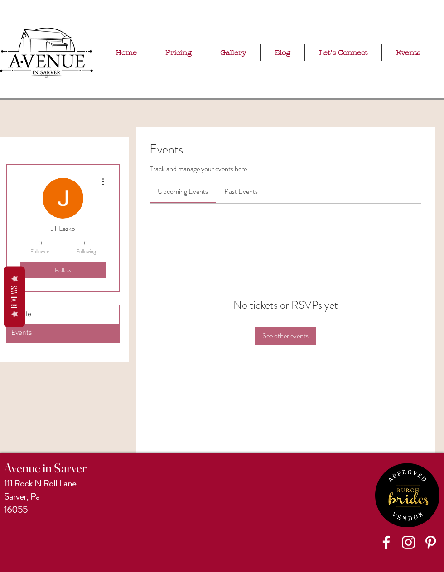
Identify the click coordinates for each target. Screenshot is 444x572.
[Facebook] (386, 542)
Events (21, 333)
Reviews (14, 297)
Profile (21, 314)
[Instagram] (408, 542)
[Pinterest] (430, 542)
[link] (183, 191)
